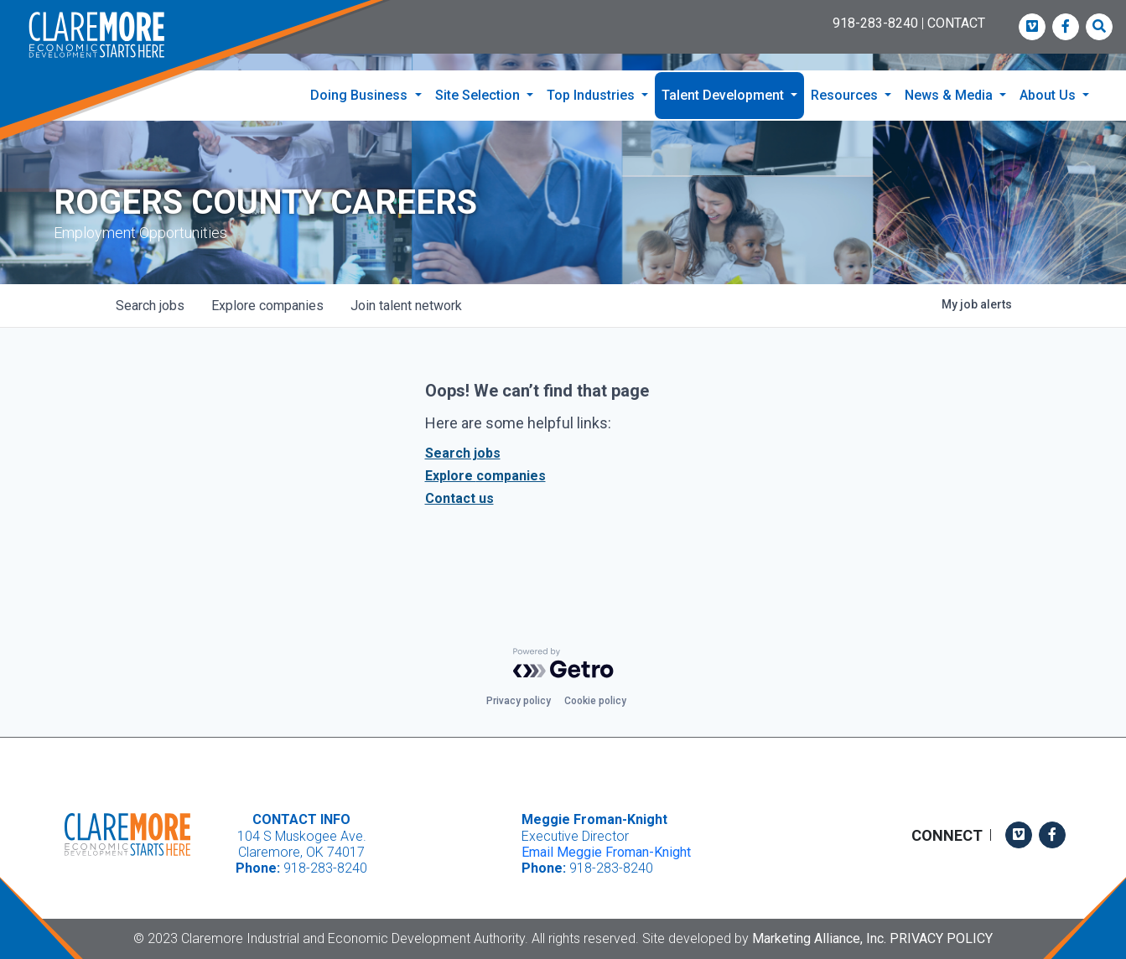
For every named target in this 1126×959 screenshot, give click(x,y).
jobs (150, 306)
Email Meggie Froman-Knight (606, 852)
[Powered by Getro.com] (563, 663)
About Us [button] (1049, 95)
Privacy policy (518, 701)
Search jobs (463, 454)
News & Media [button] (950, 95)
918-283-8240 (875, 23)
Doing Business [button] (360, 95)
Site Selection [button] (479, 95)
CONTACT (956, 23)
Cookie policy (595, 701)
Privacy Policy (941, 938)
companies (267, 306)
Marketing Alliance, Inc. (819, 938)
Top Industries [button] (592, 95)
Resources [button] (846, 95)
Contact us (459, 499)
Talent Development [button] (724, 95)
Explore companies (485, 477)
